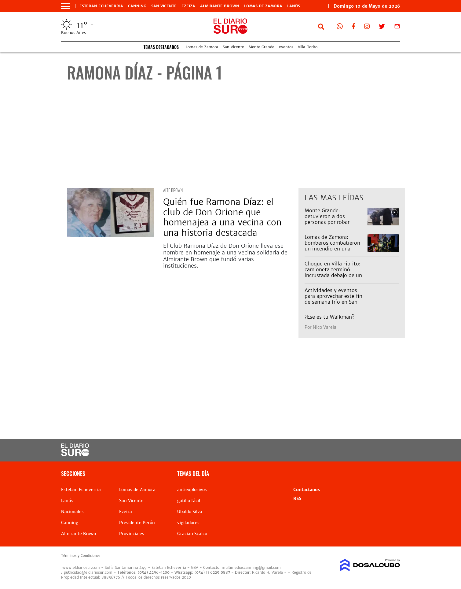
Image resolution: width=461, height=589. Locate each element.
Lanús (293, 6)
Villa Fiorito (307, 47)
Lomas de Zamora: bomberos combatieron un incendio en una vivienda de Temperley (332, 246)
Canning (137, 6)
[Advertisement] (236, 139)
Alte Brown (173, 190)
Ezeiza (188, 6)
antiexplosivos (192, 489)
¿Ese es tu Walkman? (329, 317)
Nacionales (72, 511)
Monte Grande (261, 47)
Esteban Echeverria (101, 6)
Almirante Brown (219, 6)
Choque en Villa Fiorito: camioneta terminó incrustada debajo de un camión (333, 272)
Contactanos (306, 489)
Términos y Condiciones (80, 556)
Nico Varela (324, 327)
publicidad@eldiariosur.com (88, 572)
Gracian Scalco (192, 533)
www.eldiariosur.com (81, 567)
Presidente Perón (137, 522)
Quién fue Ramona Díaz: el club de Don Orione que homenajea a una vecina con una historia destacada (222, 217)
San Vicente (164, 6)
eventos (286, 47)
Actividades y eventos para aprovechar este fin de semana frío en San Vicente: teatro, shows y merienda (333, 302)
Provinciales (131, 533)
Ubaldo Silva (189, 511)
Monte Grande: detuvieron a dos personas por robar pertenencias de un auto (334, 219)
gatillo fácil (188, 500)
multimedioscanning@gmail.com (251, 567)
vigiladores (188, 522)
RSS (297, 498)
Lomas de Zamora (263, 6)
